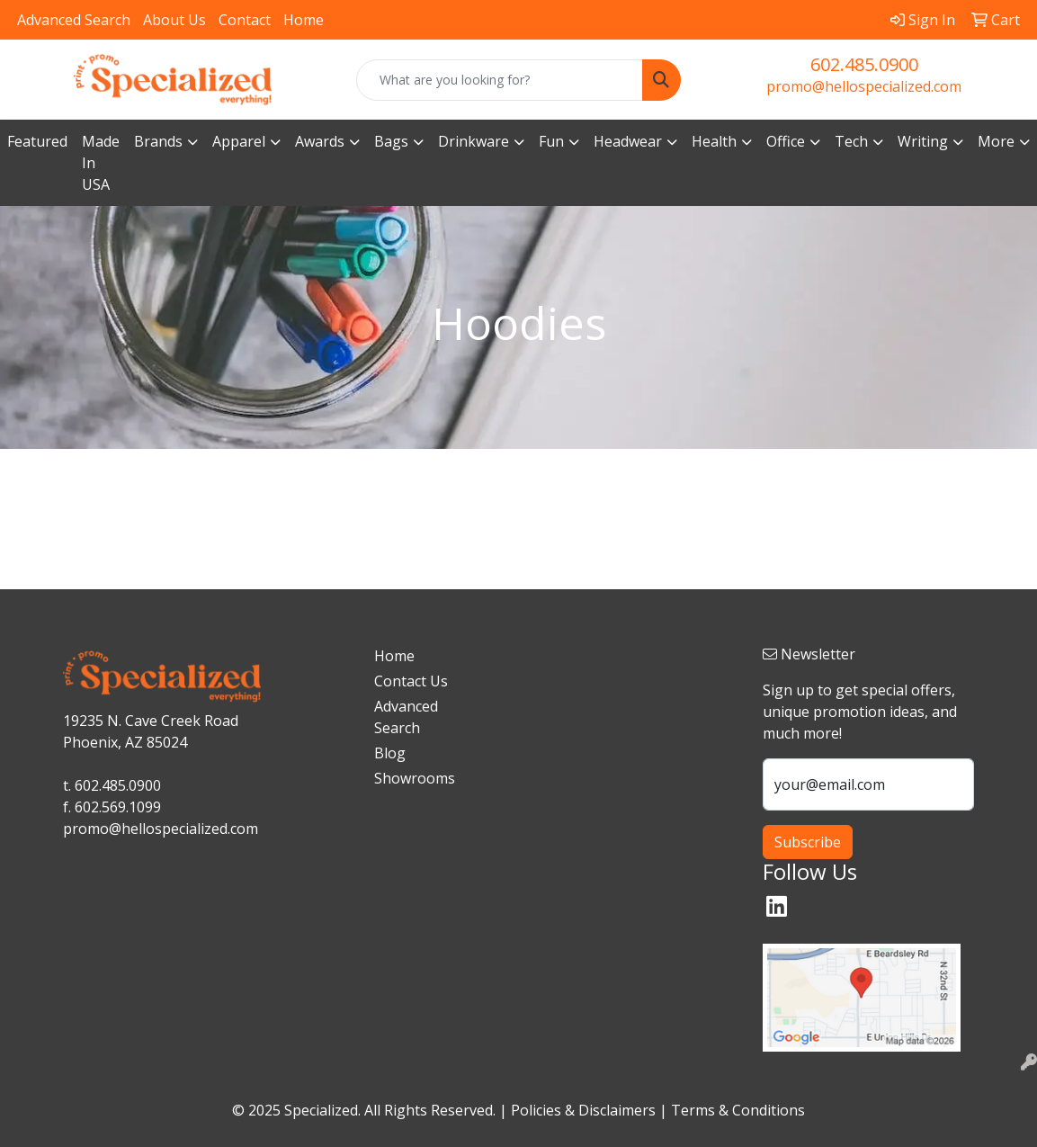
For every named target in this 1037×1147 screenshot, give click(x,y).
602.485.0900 (864, 64)
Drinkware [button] (473, 141)
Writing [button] (923, 141)
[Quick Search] (499, 80)
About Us (174, 20)
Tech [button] (851, 141)
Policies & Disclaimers (583, 1110)
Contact (245, 20)
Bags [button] (391, 141)
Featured (37, 141)
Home (303, 20)
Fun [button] (551, 141)
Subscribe (807, 842)
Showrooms (412, 778)
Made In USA (101, 162)
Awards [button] (319, 141)
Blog (390, 753)
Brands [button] (158, 141)
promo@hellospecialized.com (863, 86)
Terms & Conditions (738, 1110)
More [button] (996, 141)
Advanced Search (73, 20)
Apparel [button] (238, 141)
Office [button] (785, 141)
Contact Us (411, 681)
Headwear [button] (628, 141)
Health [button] (714, 141)
